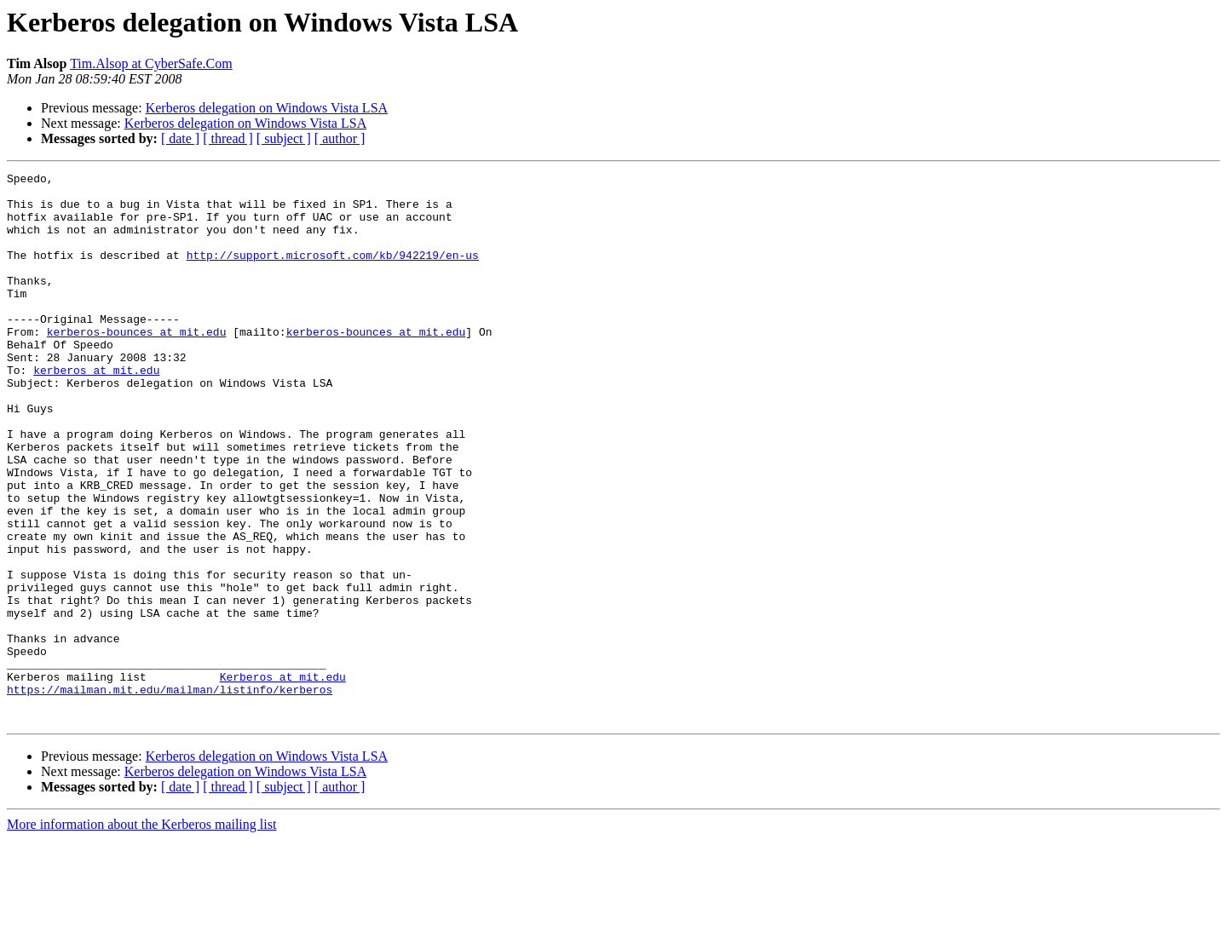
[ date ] (180, 138)
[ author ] (340, 138)
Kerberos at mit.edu (283, 778)
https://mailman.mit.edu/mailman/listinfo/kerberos (169, 794)
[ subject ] (283, 138)
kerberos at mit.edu (96, 410)
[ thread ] (228, 138)
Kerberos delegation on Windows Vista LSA (267, 108)
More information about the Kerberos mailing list (141, 934)
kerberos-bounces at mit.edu (137, 364)
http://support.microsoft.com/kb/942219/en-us (333, 272)
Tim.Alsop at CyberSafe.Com (151, 63)
